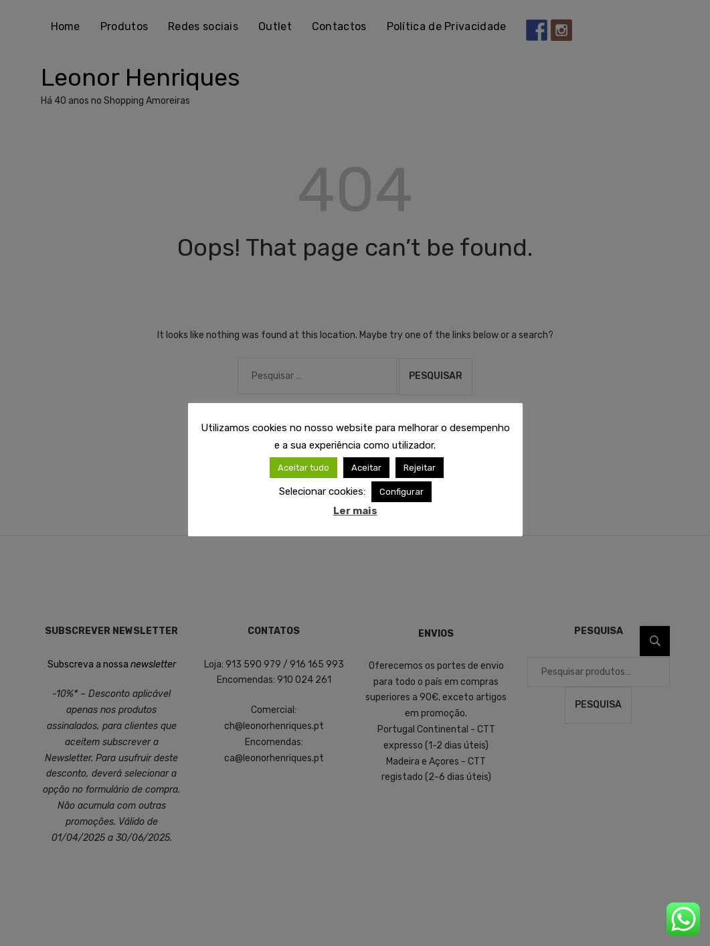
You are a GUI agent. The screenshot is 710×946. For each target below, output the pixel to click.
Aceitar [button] (366, 468)
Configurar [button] (401, 492)
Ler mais (355, 511)
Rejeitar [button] (420, 468)
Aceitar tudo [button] (303, 468)
